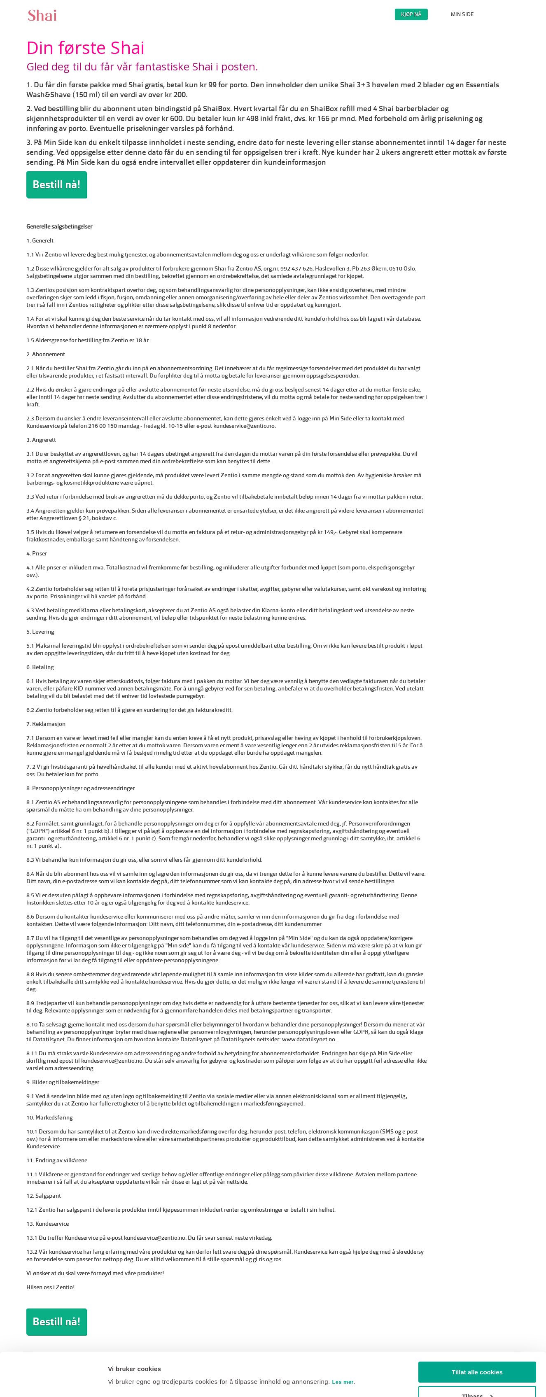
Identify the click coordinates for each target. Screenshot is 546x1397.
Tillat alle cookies (477, 1328)
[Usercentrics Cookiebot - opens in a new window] (53, 1381)
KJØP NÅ (411, 14)
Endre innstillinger (135, 1360)
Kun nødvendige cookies (477, 1376)
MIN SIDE (462, 14)
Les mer (343, 1338)
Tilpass (477, 1352)
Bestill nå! (56, 184)
